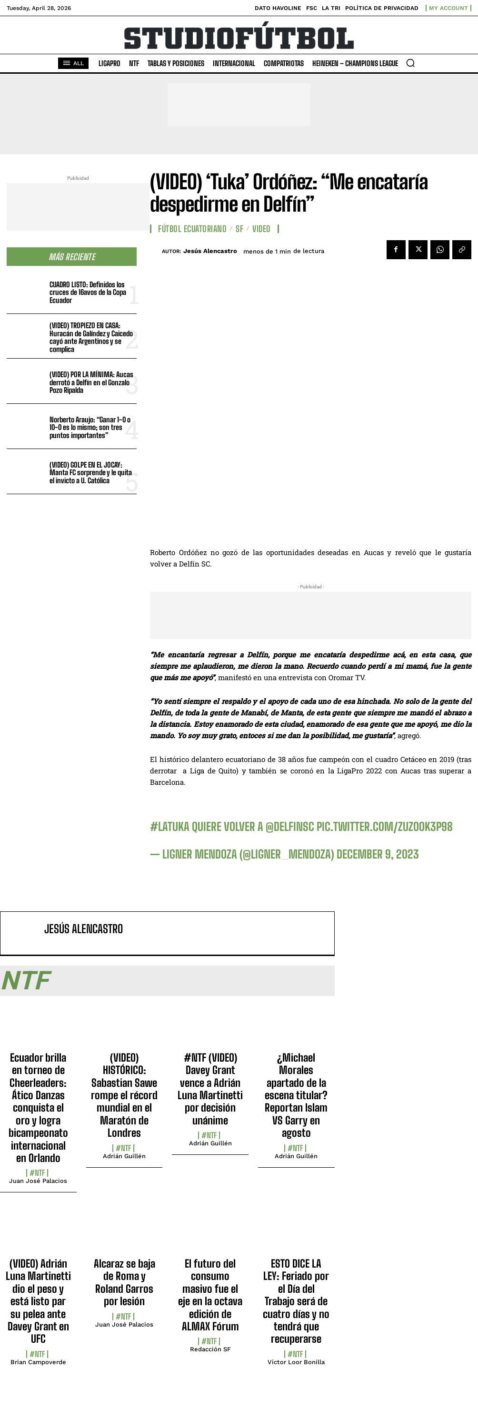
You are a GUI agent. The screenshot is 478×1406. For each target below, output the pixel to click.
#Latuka (169, 826)
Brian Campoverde (38, 1362)
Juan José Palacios (38, 1180)
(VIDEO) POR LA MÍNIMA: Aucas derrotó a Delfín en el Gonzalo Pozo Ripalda (91, 382)
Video (261, 229)
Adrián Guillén (124, 1156)
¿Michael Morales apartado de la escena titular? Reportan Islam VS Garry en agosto (296, 1095)
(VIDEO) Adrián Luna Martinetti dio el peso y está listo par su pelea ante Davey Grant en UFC (38, 1301)
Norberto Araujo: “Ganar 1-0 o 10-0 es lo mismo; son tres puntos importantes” (90, 427)
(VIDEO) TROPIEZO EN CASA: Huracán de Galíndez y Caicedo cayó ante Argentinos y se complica (91, 337)
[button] (410, 62)
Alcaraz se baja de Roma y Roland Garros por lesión (124, 1282)
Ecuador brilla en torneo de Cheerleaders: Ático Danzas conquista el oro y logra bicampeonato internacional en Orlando (38, 1107)
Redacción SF (210, 1349)
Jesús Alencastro (210, 250)
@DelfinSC (290, 826)
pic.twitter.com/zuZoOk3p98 (385, 826)
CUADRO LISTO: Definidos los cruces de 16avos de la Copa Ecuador (88, 292)
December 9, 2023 (378, 854)
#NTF (37, 1173)
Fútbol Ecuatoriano (192, 229)
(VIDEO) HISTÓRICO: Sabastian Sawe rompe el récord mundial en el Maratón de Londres (124, 1095)
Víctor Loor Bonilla (296, 1362)
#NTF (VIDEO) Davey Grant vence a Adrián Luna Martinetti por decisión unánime (210, 1089)
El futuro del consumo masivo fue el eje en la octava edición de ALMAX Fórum (210, 1295)
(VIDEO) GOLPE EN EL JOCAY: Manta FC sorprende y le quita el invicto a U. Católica (91, 472)
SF (239, 229)
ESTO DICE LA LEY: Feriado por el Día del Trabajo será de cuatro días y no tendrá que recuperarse (296, 1301)
